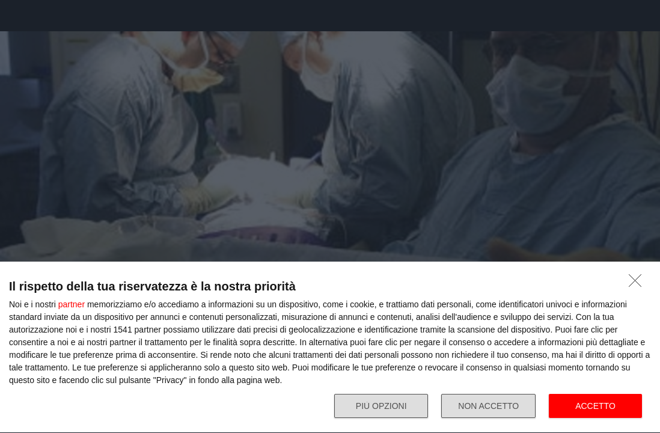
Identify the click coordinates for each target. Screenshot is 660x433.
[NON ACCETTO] (638, 283)
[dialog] (330, 347)
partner (71, 304)
